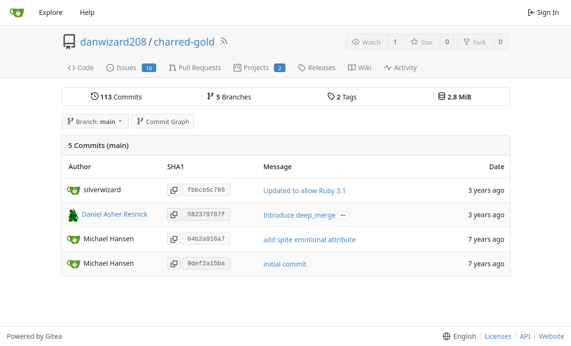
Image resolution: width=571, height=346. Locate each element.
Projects (260, 67)
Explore (50, 12)
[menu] (457, 336)
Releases (316, 67)
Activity (400, 67)
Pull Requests (195, 67)
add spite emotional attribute (309, 239)
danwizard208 (113, 42)
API (525, 336)
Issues (131, 67)
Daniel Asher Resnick (115, 214)
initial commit (285, 264)
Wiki (360, 67)
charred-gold (184, 42)
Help (87, 12)
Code (81, 67)
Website (551, 336)
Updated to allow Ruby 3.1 (304, 190)
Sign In (543, 12)
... (343, 214)
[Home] (17, 12)
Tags (342, 96)
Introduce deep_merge (299, 215)
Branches (229, 96)
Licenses (498, 336)
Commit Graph (163, 121)
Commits (116, 96)
